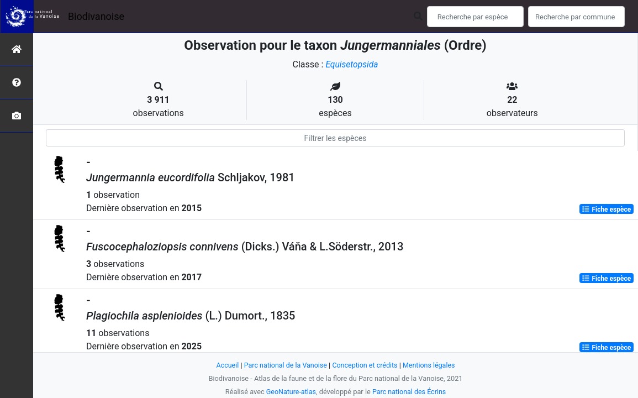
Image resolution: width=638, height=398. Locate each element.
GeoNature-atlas (290, 391)
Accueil (224, 365)
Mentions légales (431, 365)
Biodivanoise (96, 16)
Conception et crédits (365, 365)
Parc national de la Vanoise (284, 365)
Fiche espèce (606, 209)
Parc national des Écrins (409, 391)
